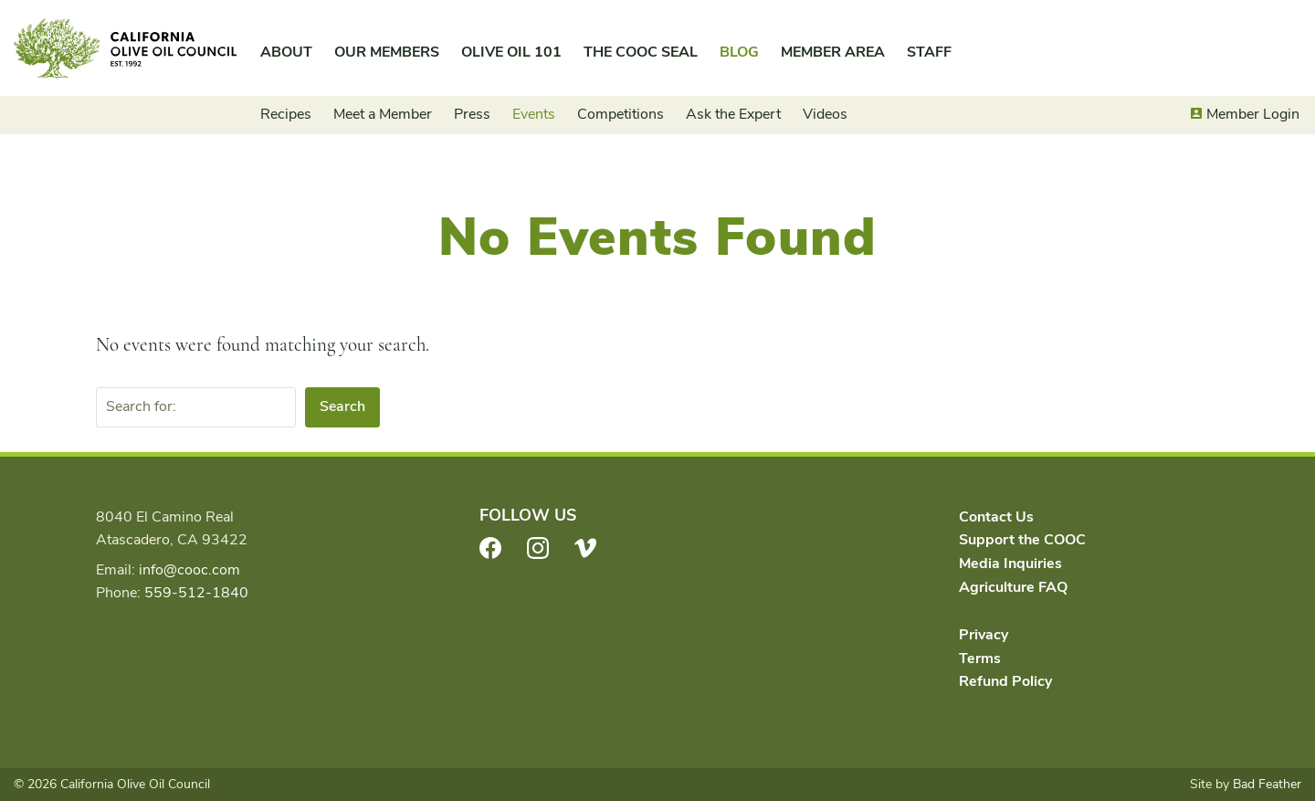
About (286, 52)
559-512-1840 (196, 593)
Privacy (983, 635)
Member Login (1252, 114)
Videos (825, 114)
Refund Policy (1005, 681)
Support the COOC (1022, 540)
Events (533, 114)
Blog (739, 52)
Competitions (620, 114)
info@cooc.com (189, 570)
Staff (929, 52)
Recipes (285, 114)
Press (472, 114)
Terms (980, 658)
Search (342, 406)
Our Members (386, 52)
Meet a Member (382, 114)
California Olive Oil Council (125, 48)
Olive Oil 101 (511, 52)
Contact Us (996, 517)
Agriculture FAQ (1013, 587)
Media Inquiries (1010, 563)
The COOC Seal (641, 52)
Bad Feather (1267, 784)
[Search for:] (196, 407)
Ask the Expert (733, 114)
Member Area (833, 52)
